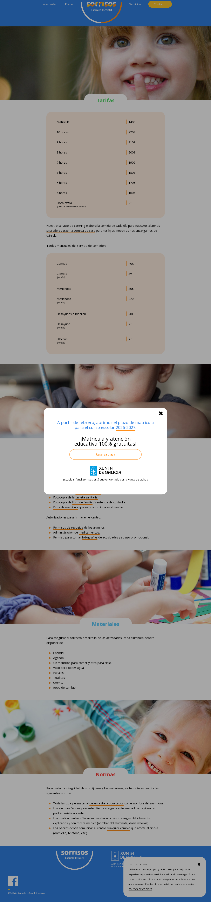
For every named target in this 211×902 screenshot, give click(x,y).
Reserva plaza (105, 454)
